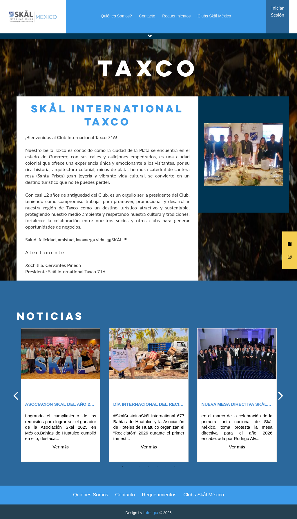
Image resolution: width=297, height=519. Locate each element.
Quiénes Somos (90, 495)
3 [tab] (140, 467)
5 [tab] (157, 467)
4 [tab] (148, 467)
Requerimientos (176, 16)
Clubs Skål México (214, 16)
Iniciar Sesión (277, 11)
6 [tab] (166, 467)
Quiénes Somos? (116, 16)
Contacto (147, 16)
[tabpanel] (61, 395)
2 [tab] (131, 467)
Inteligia (150, 512)
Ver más (60, 446)
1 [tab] (122, 467)
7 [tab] (175, 467)
